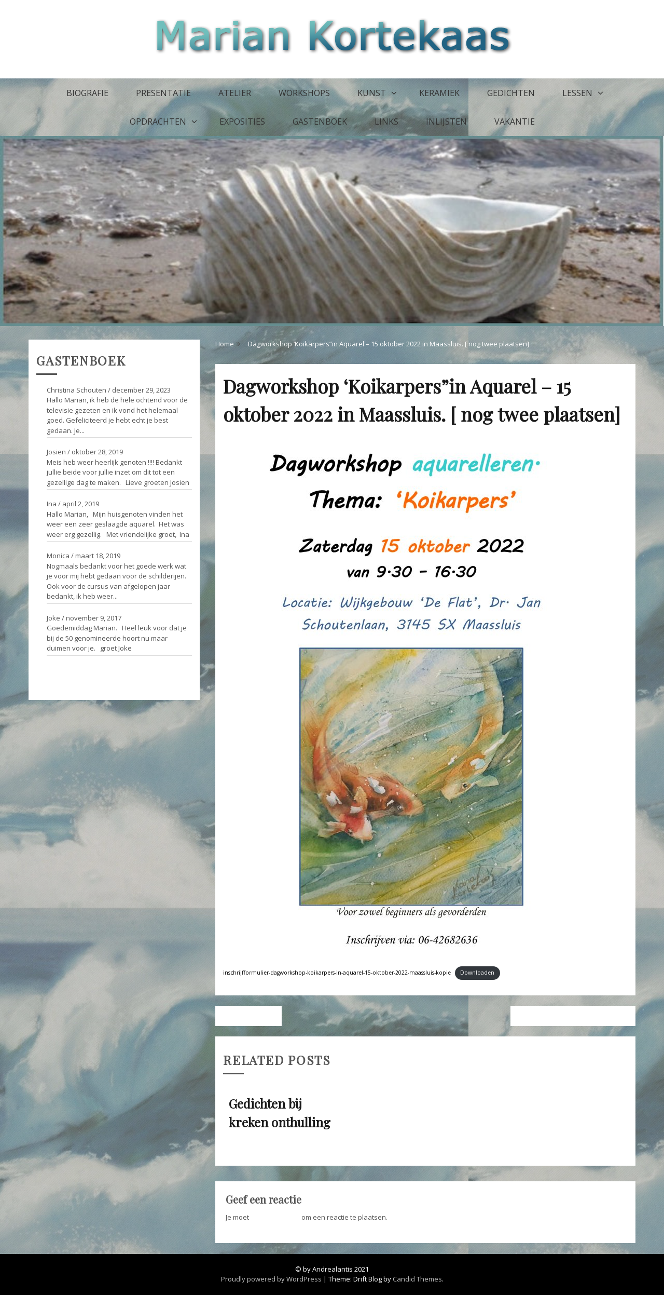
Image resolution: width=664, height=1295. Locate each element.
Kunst (371, 93)
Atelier (234, 93)
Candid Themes (417, 1279)
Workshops (304, 93)
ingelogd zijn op (275, 1217)
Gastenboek (320, 121)
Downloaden (477, 972)
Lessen (577, 93)
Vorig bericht (251, 1015)
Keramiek (439, 93)
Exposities (242, 121)
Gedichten (511, 93)
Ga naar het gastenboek (75, 670)
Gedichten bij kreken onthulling (570, 1015)
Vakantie (514, 121)
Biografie (87, 93)
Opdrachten (158, 121)
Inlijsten (446, 121)
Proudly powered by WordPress (271, 1279)
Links (386, 121)
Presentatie (163, 93)
